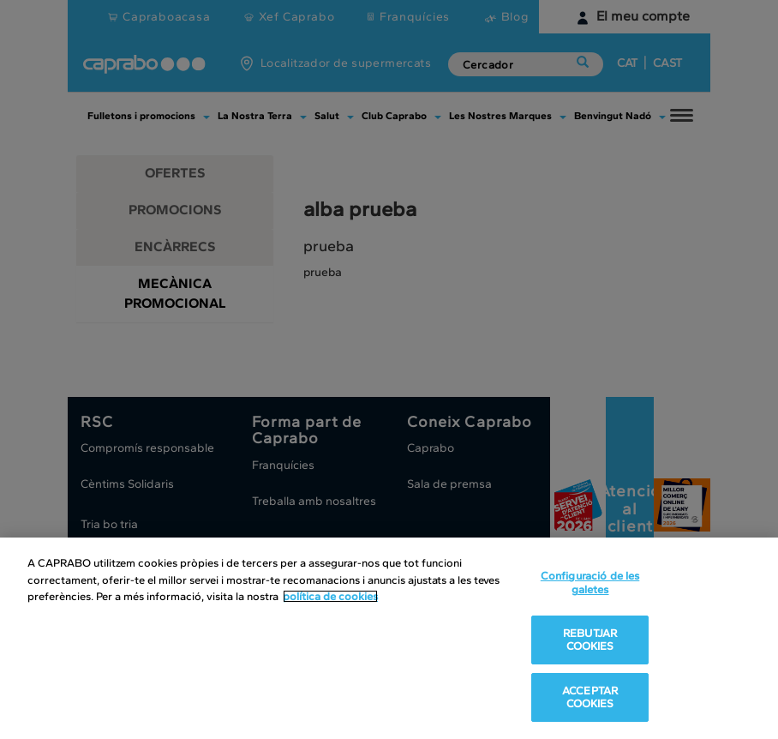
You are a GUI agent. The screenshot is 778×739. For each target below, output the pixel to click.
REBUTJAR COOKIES (590, 640)
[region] (389, 638)
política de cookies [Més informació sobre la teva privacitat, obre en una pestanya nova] (330, 596)
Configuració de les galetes (590, 582)
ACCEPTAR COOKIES (590, 697)
